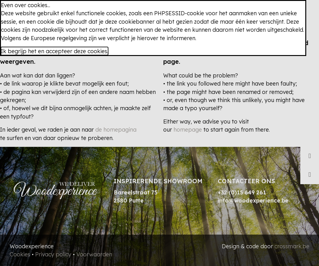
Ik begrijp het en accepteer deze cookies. (54, 51)
